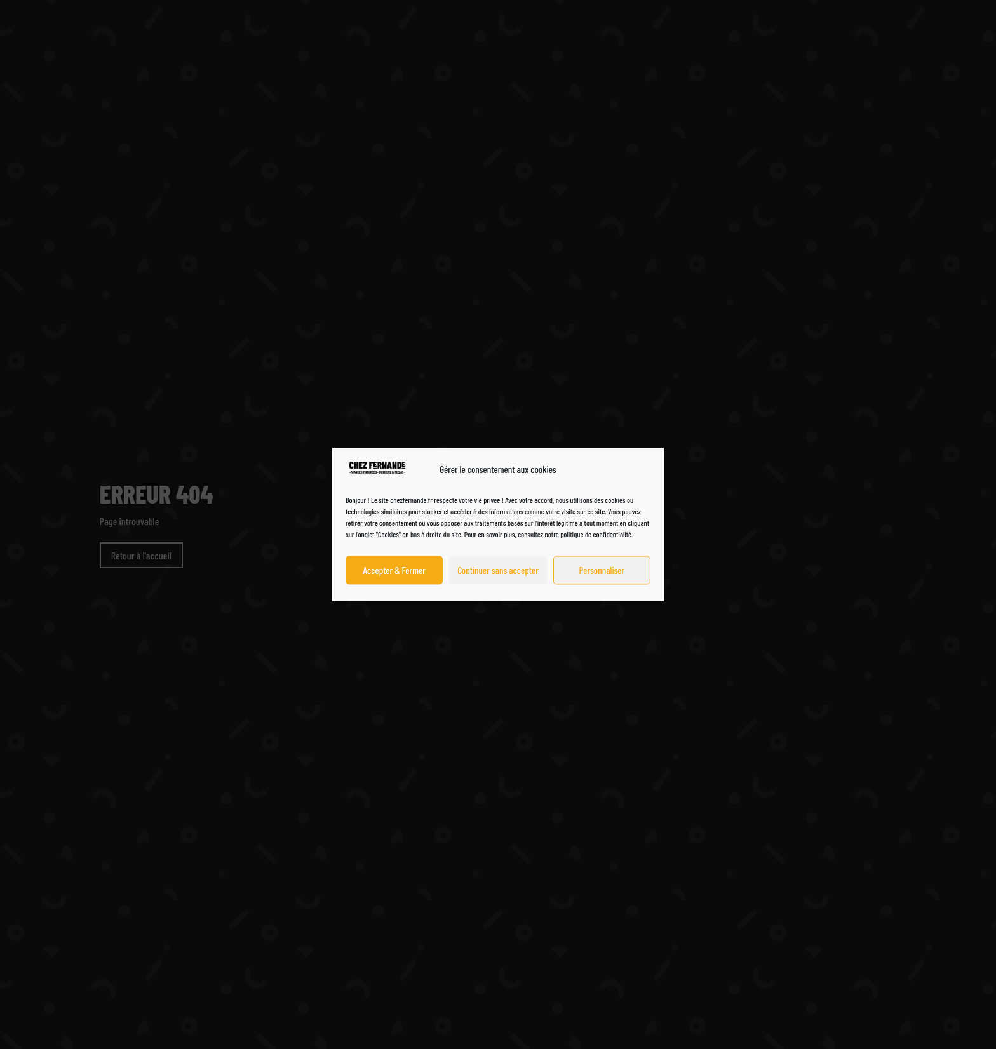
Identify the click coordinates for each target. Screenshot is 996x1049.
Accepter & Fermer (394, 570)
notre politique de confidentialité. (589, 534)
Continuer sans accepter (498, 570)
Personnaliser (601, 570)
